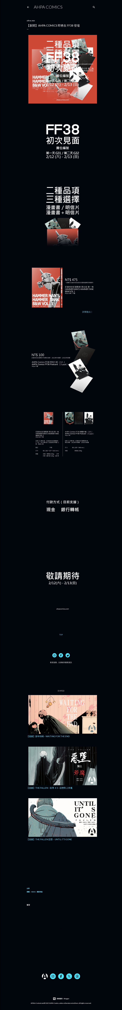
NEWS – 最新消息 (37, 892)
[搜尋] (93, 6)
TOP (61, 635)
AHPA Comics (48, 7)
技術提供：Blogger (61, 998)
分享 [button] (28, 888)
